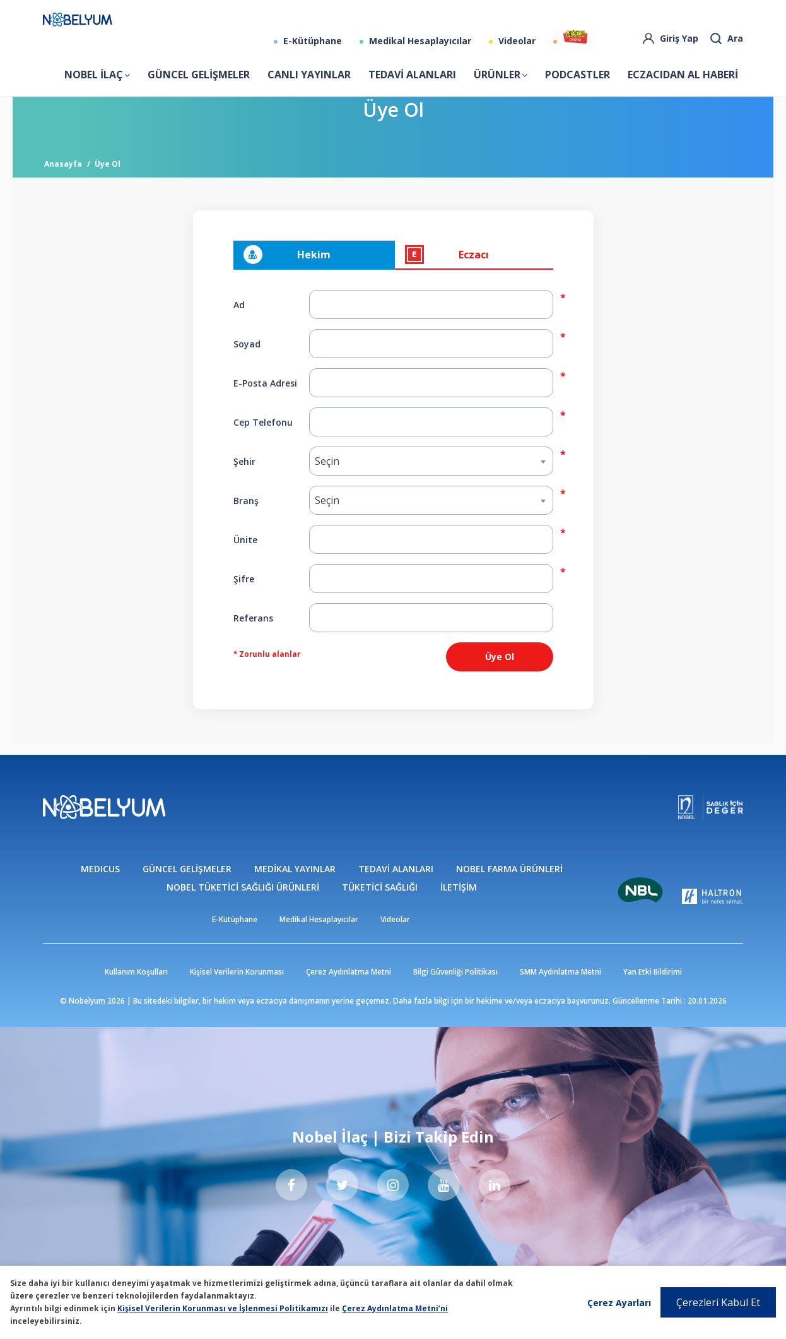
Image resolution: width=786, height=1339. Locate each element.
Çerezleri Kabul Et (718, 1302)
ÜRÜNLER (497, 85)
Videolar (516, 51)
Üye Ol (107, 184)
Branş (246, 521)
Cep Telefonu (263, 442)
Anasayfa (63, 184)
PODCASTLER (577, 85)
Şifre (243, 599)
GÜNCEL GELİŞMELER (199, 85)
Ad (239, 325)
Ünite (245, 560)
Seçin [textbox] (327, 482)
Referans (253, 638)
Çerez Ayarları (619, 1303)
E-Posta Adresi (265, 403)
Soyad (247, 364)
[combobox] (431, 481)
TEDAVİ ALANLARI (412, 85)
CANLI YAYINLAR (309, 85)
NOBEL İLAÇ (93, 85)
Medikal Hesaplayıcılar (419, 51)
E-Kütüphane (311, 51)
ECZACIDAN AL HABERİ (683, 85)
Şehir (244, 482)
